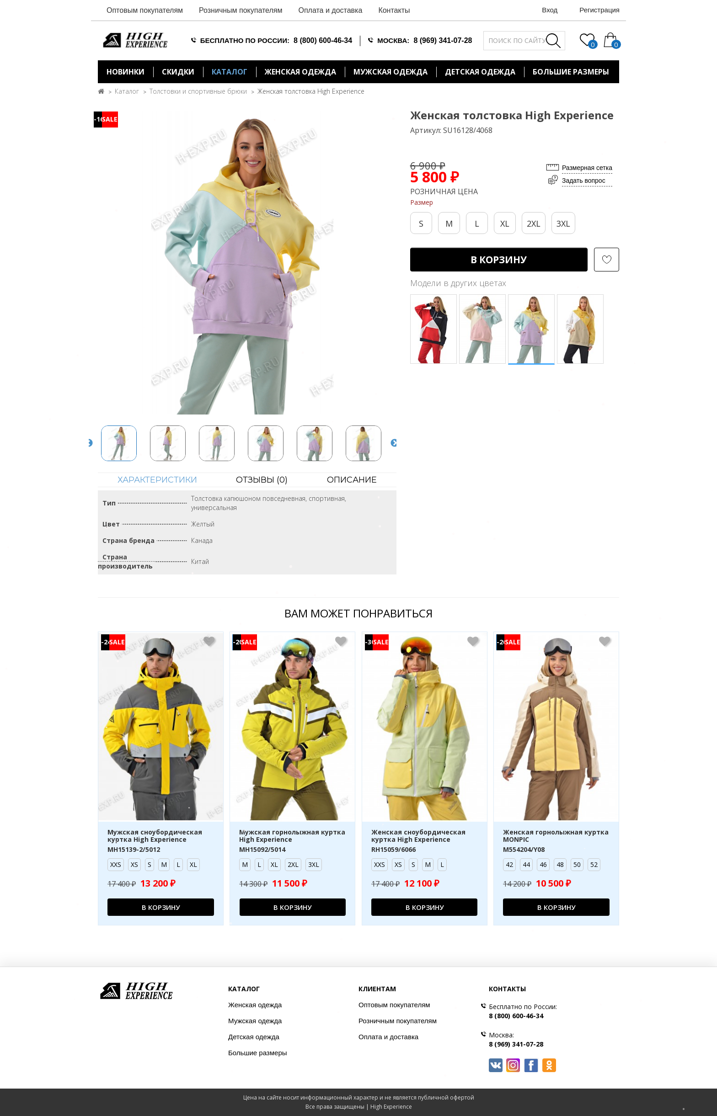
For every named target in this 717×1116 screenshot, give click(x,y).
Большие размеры (257, 1053)
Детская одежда (480, 71)
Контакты (394, 10)
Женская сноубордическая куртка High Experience (418, 836)
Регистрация (599, 10)
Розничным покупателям (240, 10)
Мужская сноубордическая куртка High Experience (154, 836)
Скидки (178, 71)
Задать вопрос (583, 180)
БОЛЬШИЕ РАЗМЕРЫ (571, 71)
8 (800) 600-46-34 (323, 40)
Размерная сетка (587, 167)
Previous (88, 443)
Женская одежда (300, 71)
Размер (421, 202)
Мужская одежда (390, 71)
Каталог (229, 71)
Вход (549, 10)
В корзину (499, 259)
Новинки (125, 71)
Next (394, 443)
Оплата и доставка (330, 10)
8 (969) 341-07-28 (442, 40)
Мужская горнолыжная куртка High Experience (292, 836)
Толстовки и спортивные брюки (198, 91)
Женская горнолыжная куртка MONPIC (556, 836)
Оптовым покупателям (145, 10)
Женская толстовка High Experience (310, 91)
